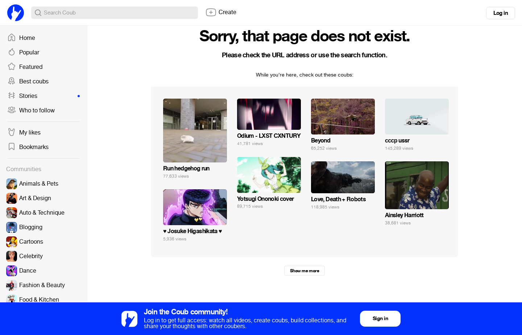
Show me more (304, 271)
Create (220, 12)
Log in (500, 13)
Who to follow (31, 111)
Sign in (380, 318)
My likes (24, 133)
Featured (24, 67)
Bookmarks (28, 147)
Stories (43, 96)
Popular (23, 52)
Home (21, 38)
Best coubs (28, 81)
